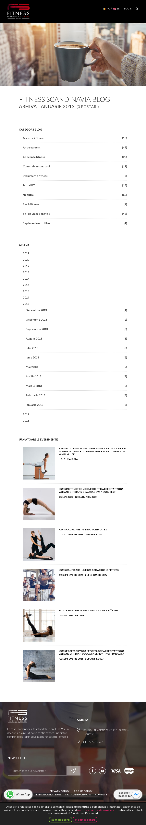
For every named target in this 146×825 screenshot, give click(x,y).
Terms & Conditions (47, 794)
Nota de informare (78, 794)
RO (108, 8)
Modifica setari (85, 819)
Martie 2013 (76, 385)
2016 (26, 285)
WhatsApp (23, 794)
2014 (26, 297)
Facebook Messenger (124, 794)
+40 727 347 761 (93, 742)
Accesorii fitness (75, 138)
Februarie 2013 (76, 395)
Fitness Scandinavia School (18, 11)
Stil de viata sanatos (75, 213)
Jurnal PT (75, 185)
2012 (26, 414)
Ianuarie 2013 (76, 404)
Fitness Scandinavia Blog (64, 99)
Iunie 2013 (76, 357)
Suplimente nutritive (75, 223)
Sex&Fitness (75, 204)
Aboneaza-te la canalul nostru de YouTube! (102, 771)
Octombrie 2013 (76, 319)
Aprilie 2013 (76, 376)
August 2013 (76, 338)
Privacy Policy (59, 791)
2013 (26, 303)
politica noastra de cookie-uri (96, 810)
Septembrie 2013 (76, 329)
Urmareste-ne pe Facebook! (92, 771)
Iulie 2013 (76, 348)
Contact (101, 794)
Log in (128, 8)
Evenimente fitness (75, 175)
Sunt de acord (60, 819)
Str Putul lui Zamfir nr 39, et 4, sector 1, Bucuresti (106, 731)
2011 (26, 420)
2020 (26, 259)
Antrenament (75, 147)
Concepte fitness (75, 157)
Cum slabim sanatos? (75, 166)
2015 (26, 291)
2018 (26, 272)
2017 (26, 278)
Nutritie (75, 194)
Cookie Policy (83, 791)
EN (118, 8)
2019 (26, 266)
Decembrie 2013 (76, 310)
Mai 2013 (76, 367)
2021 (26, 253)
